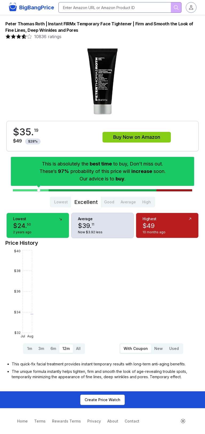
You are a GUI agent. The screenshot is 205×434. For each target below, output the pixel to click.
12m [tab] (66, 348)
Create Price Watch (102, 399)
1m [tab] (29, 348)
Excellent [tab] (86, 202)
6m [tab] (53, 348)
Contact (132, 421)
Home (22, 421)
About (112, 421)
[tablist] (102, 202)
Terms (40, 421)
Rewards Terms (66, 421)
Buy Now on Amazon (136, 137)
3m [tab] (41, 348)
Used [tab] (174, 348)
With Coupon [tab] (136, 348)
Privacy (94, 421)
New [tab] (158, 348)
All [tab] (78, 348)
